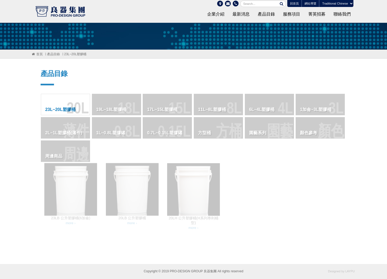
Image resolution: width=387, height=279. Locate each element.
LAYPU (350, 271)
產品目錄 (266, 14)
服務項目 (291, 14)
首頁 (39, 54)
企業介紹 (215, 14)
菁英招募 (316, 14)
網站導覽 (310, 3)
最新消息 (241, 14)
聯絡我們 (342, 14)
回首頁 (294, 3)
